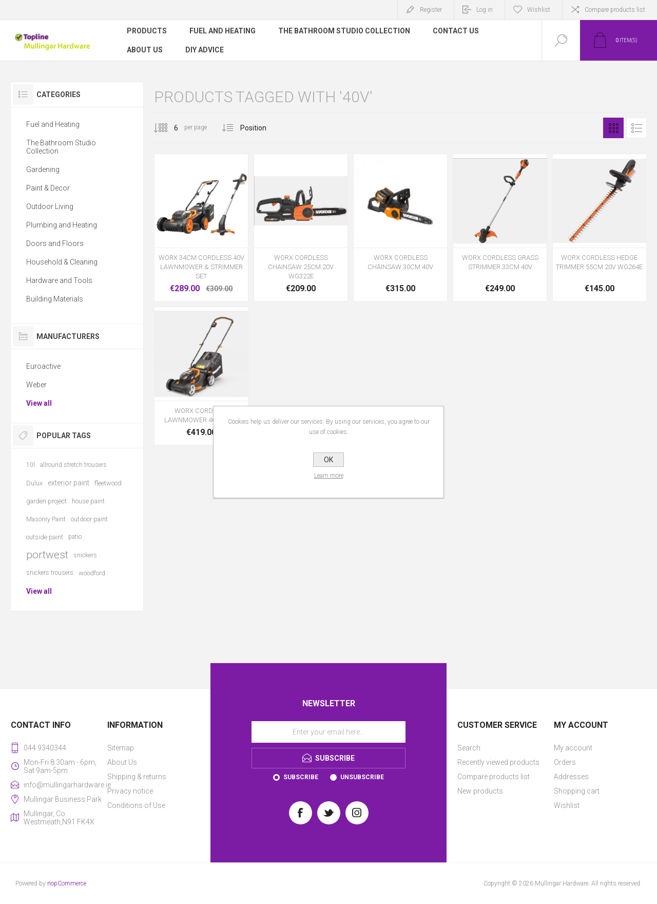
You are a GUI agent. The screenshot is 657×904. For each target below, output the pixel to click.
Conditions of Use (136, 805)
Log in (484, 9)
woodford (92, 573)
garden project (46, 501)
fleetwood (108, 483)
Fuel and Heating (53, 124)
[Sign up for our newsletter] (328, 732)
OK (328, 460)
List (636, 128)
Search (468, 748)
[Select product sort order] (261, 128)
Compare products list (615, 9)
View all (39, 403)
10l (30, 464)
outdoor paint (89, 519)
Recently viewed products (498, 762)
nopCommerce (66, 883)
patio (75, 536)
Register (431, 9)
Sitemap (120, 748)
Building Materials (54, 299)
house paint (88, 501)
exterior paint (68, 483)
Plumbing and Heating (61, 225)
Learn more (328, 475)
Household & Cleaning (62, 262)
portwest (47, 555)
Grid (613, 128)
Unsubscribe (362, 777)
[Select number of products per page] (168, 128)
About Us (122, 762)
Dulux (34, 483)
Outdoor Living (49, 206)
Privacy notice (130, 791)
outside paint (44, 537)
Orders (565, 762)
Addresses (571, 777)
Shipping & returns (136, 777)
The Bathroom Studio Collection (61, 147)
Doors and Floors (55, 243)
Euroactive (43, 366)
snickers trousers (49, 572)
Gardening (43, 169)
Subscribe (300, 777)
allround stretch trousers (73, 464)
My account (573, 748)
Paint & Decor (48, 188)
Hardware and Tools (59, 280)
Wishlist (566, 805)
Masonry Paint (46, 519)
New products (480, 791)
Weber (36, 385)
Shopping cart (577, 791)
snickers (85, 555)
